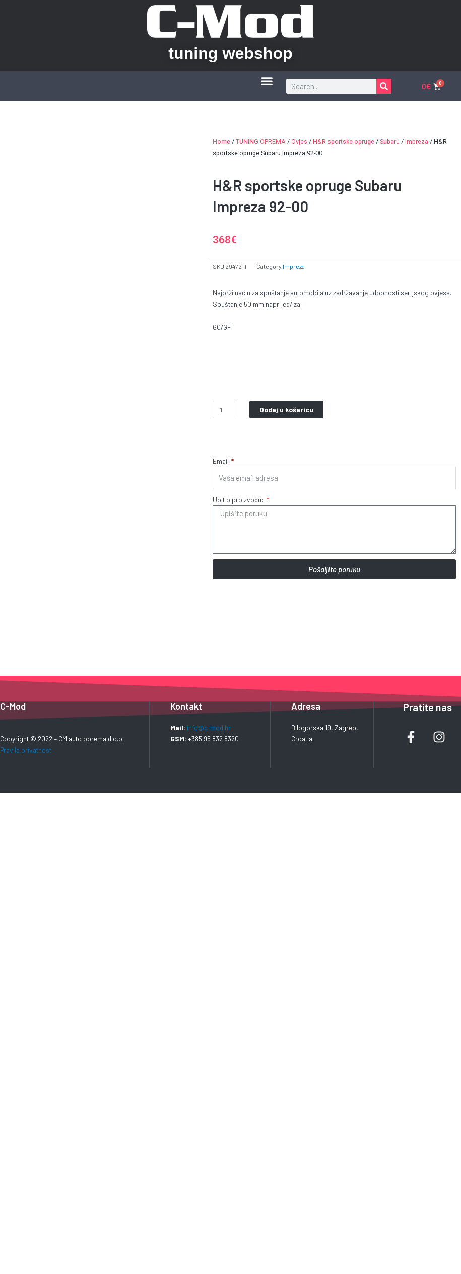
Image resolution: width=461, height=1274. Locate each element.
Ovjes (299, 141)
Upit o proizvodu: (239, 499)
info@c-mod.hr (209, 727)
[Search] (383, 86)
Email (221, 461)
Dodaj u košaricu (286, 409)
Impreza (416, 141)
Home (221, 141)
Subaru (390, 141)
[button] (266, 81)
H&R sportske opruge (343, 141)
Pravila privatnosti (26, 749)
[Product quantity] (225, 409)
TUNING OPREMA (261, 141)
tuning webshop (230, 53)
